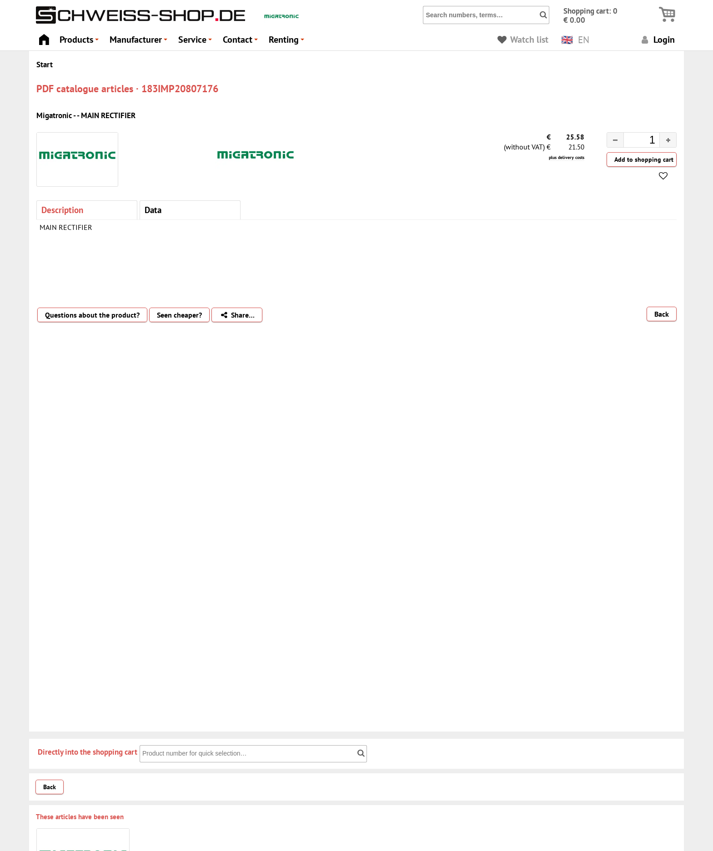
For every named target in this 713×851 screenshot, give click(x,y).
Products (80, 42)
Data (153, 209)
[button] (667, 140)
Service (196, 42)
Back (661, 314)
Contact (242, 42)
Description (62, 209)
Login (657, 39)
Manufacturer (140, 42)
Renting (288, 42)
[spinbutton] (634, 141)
